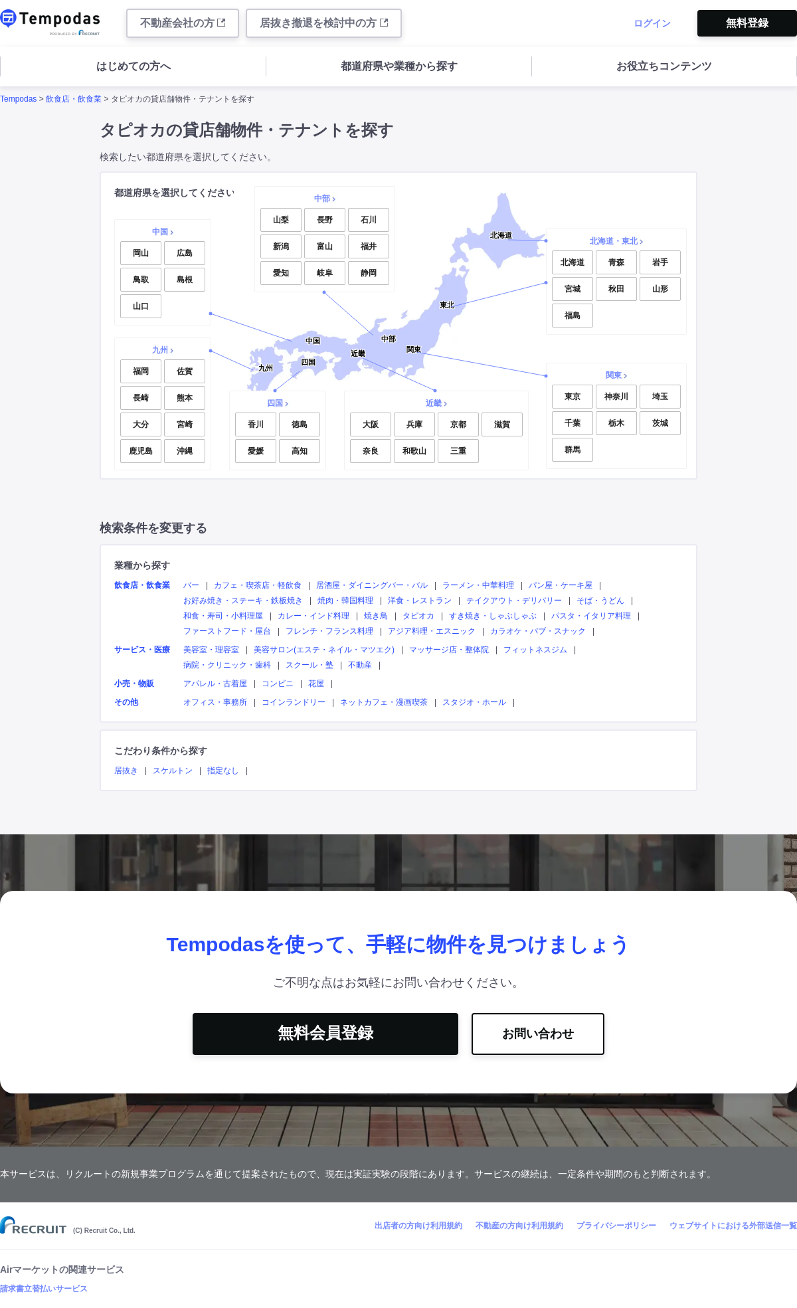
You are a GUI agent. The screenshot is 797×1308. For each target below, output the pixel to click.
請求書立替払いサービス (44, 1288)
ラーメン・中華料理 (478, 585)
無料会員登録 (325, 1033)
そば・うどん (600, 600)
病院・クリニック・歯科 (227, 665)
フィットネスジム (535, 649)
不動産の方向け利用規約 (519, 1225)
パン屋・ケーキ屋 (560, 585)
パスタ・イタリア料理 (591, 615)
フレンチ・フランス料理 (329, 631)
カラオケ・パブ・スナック (538, 631)
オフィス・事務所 (215, 702)
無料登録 (747, 23)
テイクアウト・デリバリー (514, 600)
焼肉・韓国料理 (345, 600)
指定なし (223, 770)
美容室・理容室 (211, 649)
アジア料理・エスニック (432, 631)
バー (191, 585)
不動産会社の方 (182, 23)
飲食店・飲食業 (74, 99)
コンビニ (278, 683)
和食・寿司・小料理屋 (223, 615)
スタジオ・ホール (474, 702)
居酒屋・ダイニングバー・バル (372, 585)
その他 (126, 702)
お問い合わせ (538, 1033)
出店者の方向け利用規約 (418, 1225)
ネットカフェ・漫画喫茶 (384, 702)
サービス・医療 (142, 649)
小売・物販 (134, 683)
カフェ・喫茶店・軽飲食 (258, 585)
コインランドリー (293, 702)
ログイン (652, 23)
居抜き (126, 770)
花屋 (316, 683)
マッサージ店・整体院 (449, 649)
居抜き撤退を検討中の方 (323, 23)
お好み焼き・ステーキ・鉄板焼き (243, 600)
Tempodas (18, 99)
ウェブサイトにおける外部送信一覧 (733, 1225)
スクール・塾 (309, 665)
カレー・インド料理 (313, 615)
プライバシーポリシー (616, 1225)
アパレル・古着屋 (215, 683)
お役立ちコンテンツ (664, 66)
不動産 (360, 665)
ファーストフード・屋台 (227, 631)
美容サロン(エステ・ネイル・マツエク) (324, 649)
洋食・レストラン (420, 600)
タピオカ (418, 615)
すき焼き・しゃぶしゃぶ (493, 615)
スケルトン (173, 770)
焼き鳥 (376, 615)
